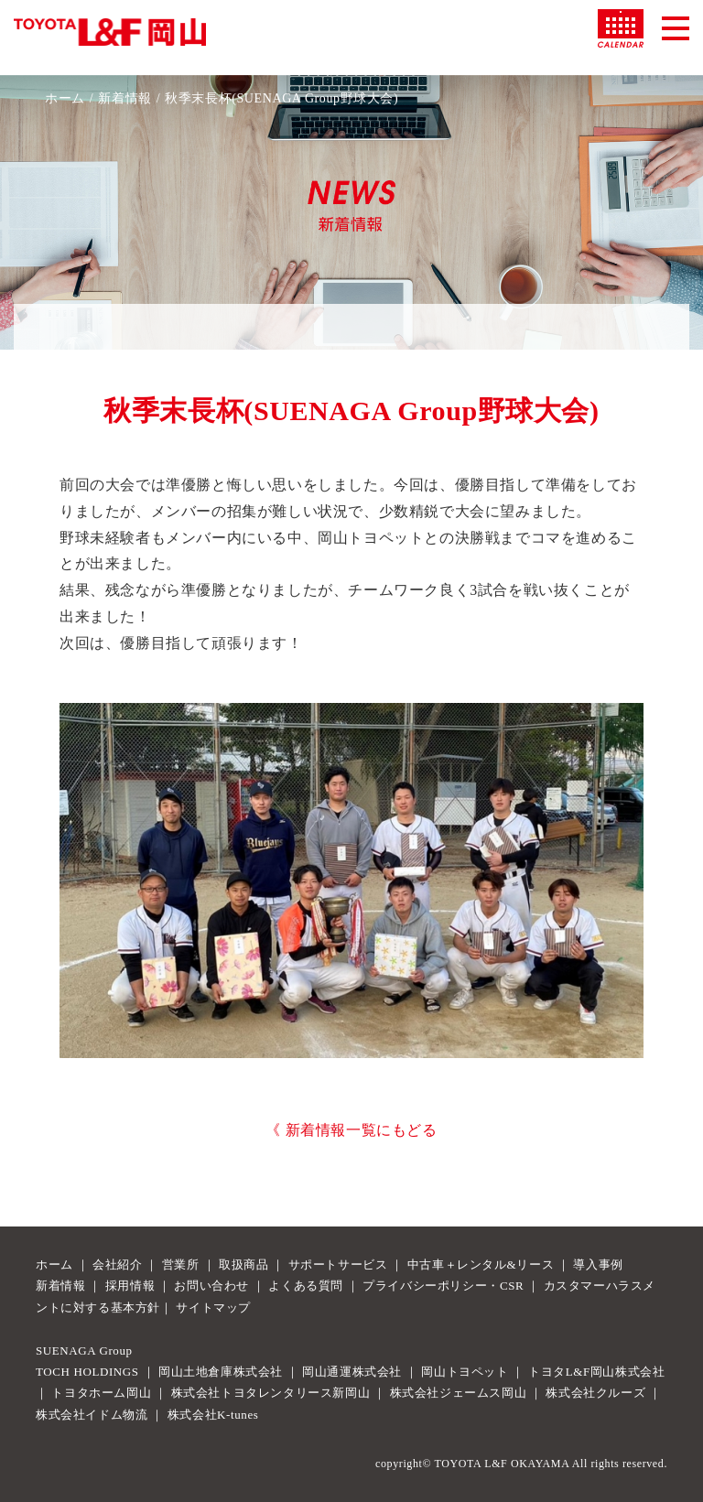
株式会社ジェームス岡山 (458, 1392)
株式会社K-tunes (213, 1414)
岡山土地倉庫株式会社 (220, 1371)
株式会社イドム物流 (91, 1414)
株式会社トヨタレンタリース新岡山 (271, 1392)
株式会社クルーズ (595, 1392)
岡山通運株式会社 (352, 1371)
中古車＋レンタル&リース (480, 1264)
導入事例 (597, 1264)
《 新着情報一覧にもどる (351, 1130)
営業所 (181, 1264)
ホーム (65, 98)
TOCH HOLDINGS (87, 1371)
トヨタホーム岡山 (101, 1392)
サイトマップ (213, 1307)
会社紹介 (117, 1264)
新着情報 (124, 98)
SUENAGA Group (84, 1350)
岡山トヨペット (464, 1371)
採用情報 (130, 1285)
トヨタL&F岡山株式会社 (596, 1371)
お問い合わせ (211, 1285)
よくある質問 (305, 1285)
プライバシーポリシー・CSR (443, 1285)
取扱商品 (243, 1264)
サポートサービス (338, 1264)
